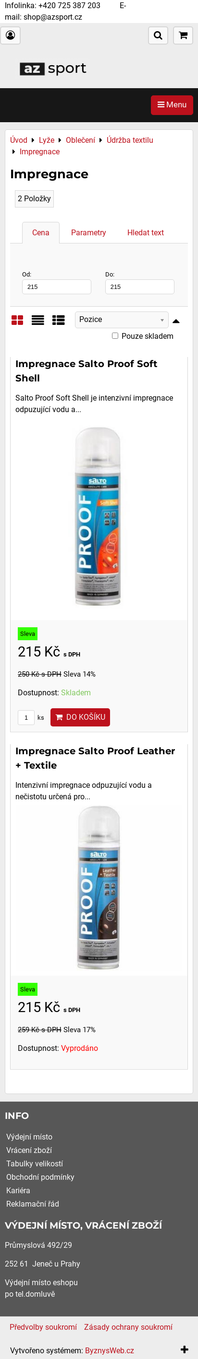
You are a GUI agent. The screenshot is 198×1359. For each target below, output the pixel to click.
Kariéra (18, 1190)
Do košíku (80, 717)
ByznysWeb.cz (109, 1350)
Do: (139, 282)
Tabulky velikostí (34, 1163)
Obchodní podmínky (40, 1177)
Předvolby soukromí (43, 1327)
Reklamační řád (32, 1204)
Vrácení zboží (29, 1150)
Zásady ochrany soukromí (128, 1327)
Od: (56, 282)
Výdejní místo (29, 1136)
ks (31, 717)
